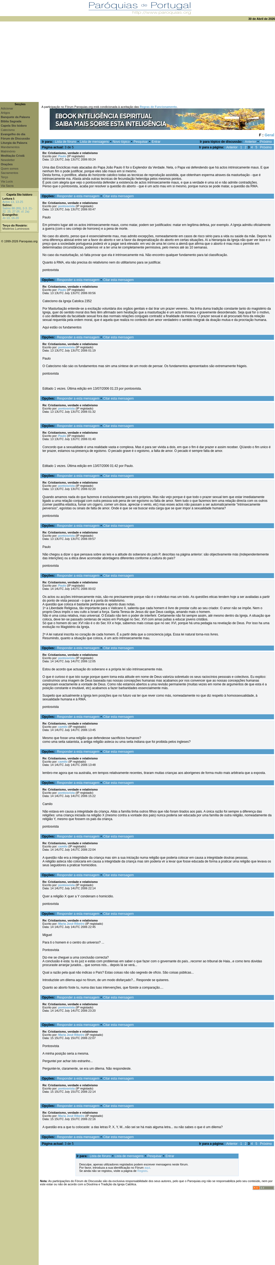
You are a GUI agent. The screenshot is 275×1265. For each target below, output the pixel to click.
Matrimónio (8, 151)
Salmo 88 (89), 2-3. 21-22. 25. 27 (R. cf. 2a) (17, 210)
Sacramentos (9, 172)
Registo (142, 1170)
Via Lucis (7, 181)
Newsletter (8, 160)
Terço (4, 177)
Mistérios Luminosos (15, 228)
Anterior (250, 142)
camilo (63, 726)
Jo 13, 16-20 (10, 218)
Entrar (156, 142)
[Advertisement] (137, 61)
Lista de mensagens (94, 142)
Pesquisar (140, 142)
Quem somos (9, 168)
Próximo (266, 142)
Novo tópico (121, 142)
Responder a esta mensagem (78, 196)
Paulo (62, 156)
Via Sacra (7, 185)
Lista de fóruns (65, 142)
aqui (147, 1167)
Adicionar (7, 108)
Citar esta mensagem (118, 196)
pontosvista (66, 206)
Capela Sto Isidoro (19, 194)
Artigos (5, 112)
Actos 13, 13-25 (12, 201)
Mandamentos (10, 147)
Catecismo (8, 129)
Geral (269, 135)
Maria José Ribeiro (71, 923)
